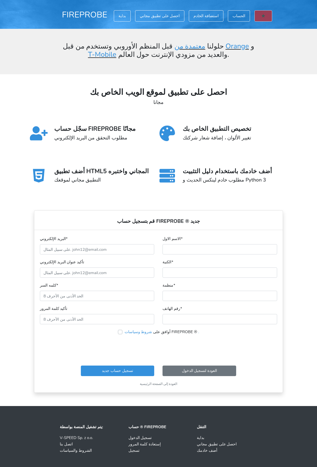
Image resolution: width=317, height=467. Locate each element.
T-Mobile (102, 54)
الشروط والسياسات (76, 450)
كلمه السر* (49, 285)
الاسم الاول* (172, 238)
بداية (122, 16)
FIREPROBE (84, 15)
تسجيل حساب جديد (117, 370)
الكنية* (168, 262)
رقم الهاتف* (172, 308)
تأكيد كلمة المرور (53, 308)
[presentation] (158, 350)
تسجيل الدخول (140, 437)
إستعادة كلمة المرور (144, 444)
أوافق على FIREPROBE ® (162, 332)
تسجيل (134, 450)
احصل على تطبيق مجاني (160, 16)
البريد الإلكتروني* (54, 238)
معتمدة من (189, 46)
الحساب (239, 16)
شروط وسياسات (138, 332)
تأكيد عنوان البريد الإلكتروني (62, 262)
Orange (237, 46)
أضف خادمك (207, 450)
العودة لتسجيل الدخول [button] (199, 370)
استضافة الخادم (206, 16)
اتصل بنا (66, 444)
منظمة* (169, 285)
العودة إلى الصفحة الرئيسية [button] (158, 384)
